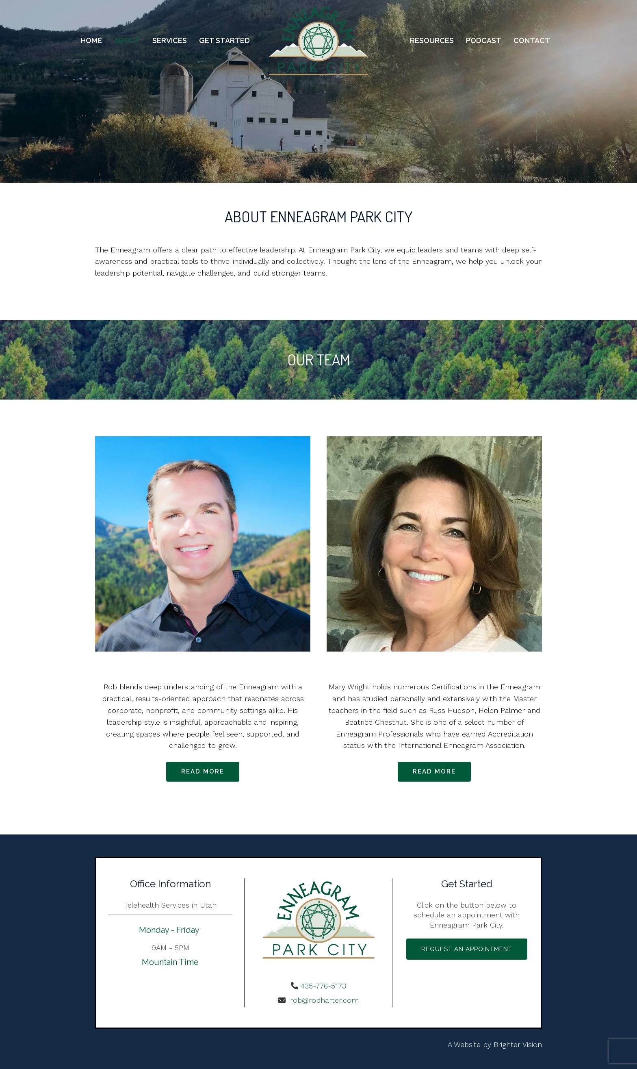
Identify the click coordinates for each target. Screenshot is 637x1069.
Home (91, 40)
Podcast (483, 40)
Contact (532, 40)
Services (169, 40)
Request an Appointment (466, 949)
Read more (202, 771)
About (127, 40)
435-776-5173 (323, 986)
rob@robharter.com (323, 1000)
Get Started (224, 40)
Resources (432, 40)
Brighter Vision (518, 1044)
